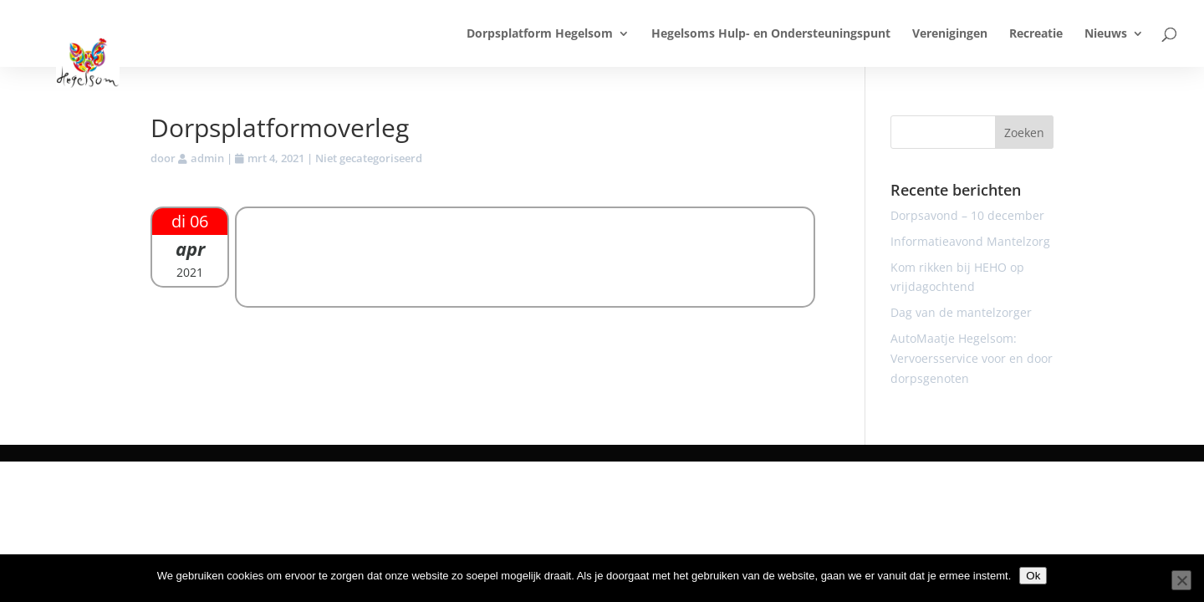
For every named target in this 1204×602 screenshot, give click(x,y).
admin (207, 158)
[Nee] (1181, 580)
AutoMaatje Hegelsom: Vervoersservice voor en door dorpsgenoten (971, 358)
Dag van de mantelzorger (961, 312)
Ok (1033, 575)
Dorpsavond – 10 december (967, 215)
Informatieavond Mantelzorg (970, 241)
